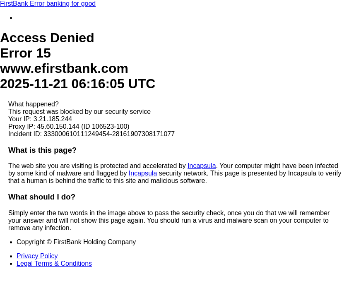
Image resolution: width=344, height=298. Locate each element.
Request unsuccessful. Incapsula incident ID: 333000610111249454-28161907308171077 (172, 149)
